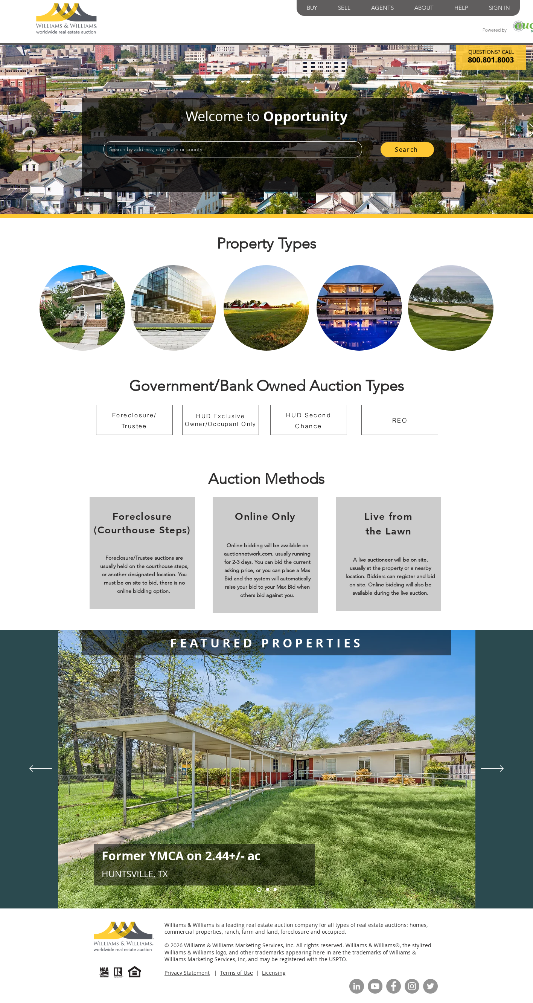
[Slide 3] (267, 889)
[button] (312, 8)
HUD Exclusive (220, 416)
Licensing (274, 972)
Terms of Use (236, 972)
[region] (82, 308)
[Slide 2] (275, 889)
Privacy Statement (187, 972)
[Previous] (40, 769)
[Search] (407, 149)
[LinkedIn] (356, 986)
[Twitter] (430, 986)
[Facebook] (393, 986)
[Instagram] (412, 986)
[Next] (492, 769)
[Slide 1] (259, 889)
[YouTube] (375, 986)
